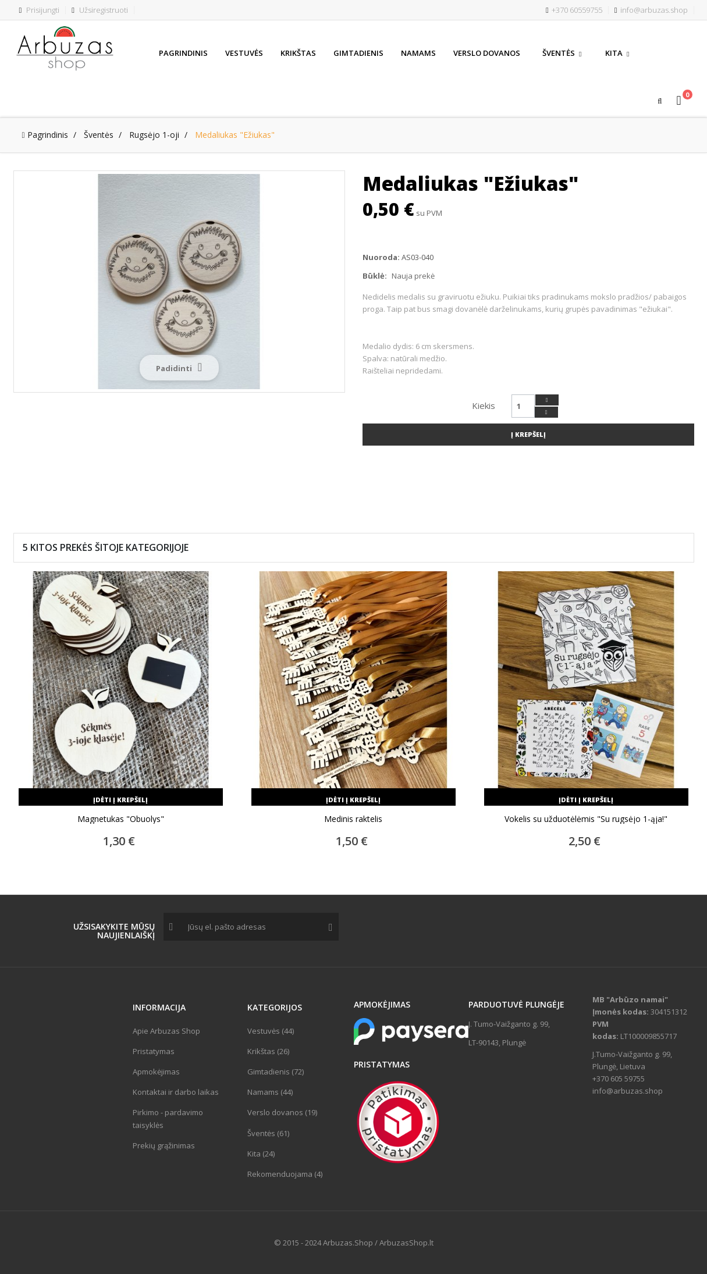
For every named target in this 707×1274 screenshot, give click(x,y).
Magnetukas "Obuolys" (120, 819)
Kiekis (483, 405)
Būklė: (375, 276)
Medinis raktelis (353, 819)
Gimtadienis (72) (275, 1071)
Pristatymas (154, 1051)
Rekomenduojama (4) (284, 1174)
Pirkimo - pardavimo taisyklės (168, 1118)
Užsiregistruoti (100, 10)
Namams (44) (270, 1092)
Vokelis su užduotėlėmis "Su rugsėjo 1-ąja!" (586, 819)
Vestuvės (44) (270, 1031)
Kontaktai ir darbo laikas (176, 1092)
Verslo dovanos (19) (282, 1112)
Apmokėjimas (156, 1071)
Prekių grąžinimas (164, 1145)
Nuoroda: (381, 257)
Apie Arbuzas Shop (166, 1031)
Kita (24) (261, 1153)
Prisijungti (39, 10)
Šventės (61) (268, 1133)
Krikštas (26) (268, 1051)
